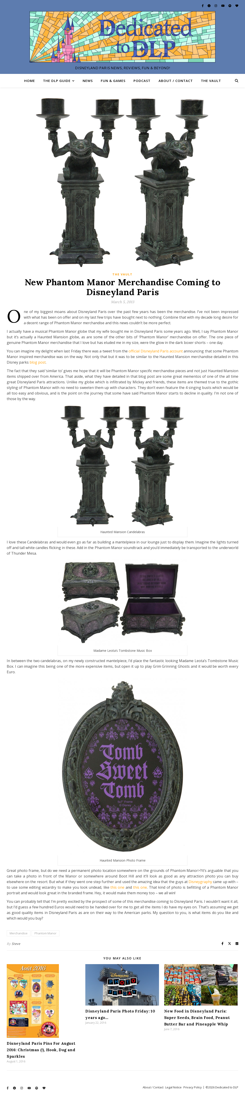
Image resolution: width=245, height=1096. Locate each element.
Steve (16, 944)
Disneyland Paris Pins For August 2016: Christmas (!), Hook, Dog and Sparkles (41, 1050)
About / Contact (176, 80)
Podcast (141, 80)
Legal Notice (173, 1087)
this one (117, 887)
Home (29, 80)
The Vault (211, 80)
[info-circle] (209, 6)
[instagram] (216, 6)
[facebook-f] (203, 6)
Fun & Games (113, 80)
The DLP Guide (57, 80)
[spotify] (230, 6)
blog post (38, 362)
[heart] (236, 6)
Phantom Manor (45, 933)
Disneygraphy (200, 881)
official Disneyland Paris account (156, 351)
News (88, 80)
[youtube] (223, 6)
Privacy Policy (192, 1087)
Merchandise (19, 933)
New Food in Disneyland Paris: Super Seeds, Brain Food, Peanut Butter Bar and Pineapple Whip (197, 1018)
